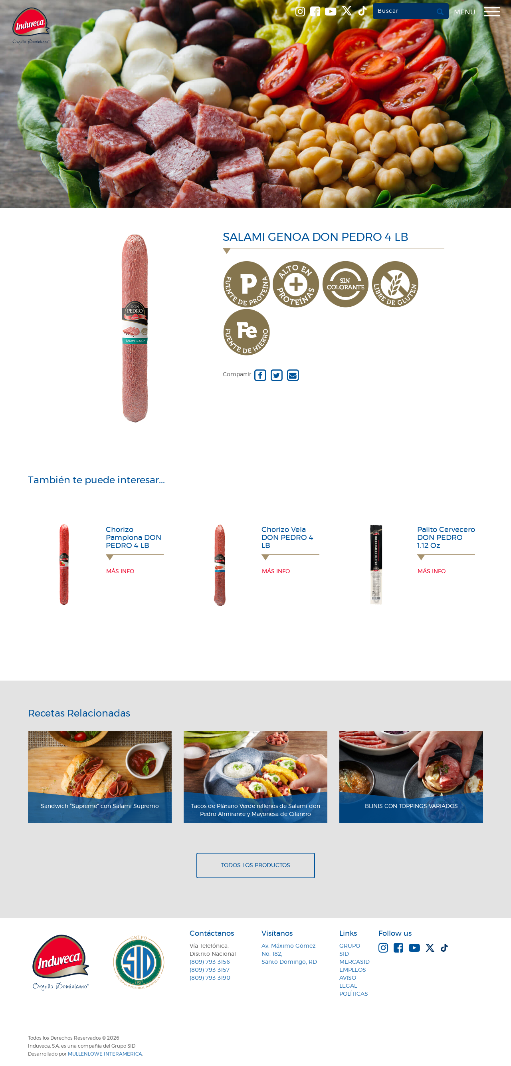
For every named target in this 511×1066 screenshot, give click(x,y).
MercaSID (354, 962)
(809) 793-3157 (210, 970)
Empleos (352, 970)
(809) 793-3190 (210, 978)
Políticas (353, 994)
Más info (120, 571)
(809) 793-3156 (210, 962)
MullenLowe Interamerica (105, 1054)
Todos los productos (255, 865)
